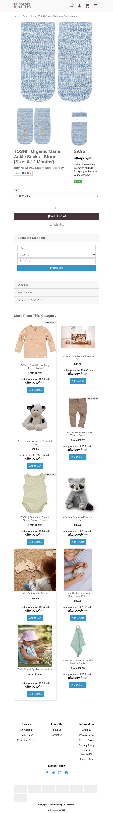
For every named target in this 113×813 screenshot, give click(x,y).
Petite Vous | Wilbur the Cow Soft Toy (35, 442)
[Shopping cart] (87, 6)
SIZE (16, 190)
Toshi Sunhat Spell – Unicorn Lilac (35, 669)
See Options (35, 390)
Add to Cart (56, 216)
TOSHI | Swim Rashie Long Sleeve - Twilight (35, 366)
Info (43, 382)
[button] (56, 224)
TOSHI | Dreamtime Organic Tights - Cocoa (77, 434)
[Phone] (72, 6)
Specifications (25, 292)
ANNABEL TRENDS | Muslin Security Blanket (78, 662)
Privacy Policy (86, 735)
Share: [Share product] (22, 173)
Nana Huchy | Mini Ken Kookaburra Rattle (78, 594)
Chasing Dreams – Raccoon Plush (77, 518)
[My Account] (79, 6)
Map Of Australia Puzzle (35, 593)
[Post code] (56, 261)
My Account (26, 730)
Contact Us (56, 735)
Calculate (56, 268)
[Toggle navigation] (95, 6)
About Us (56, 730)
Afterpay (86, 730)
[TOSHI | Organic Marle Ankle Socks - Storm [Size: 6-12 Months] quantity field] (56, 208)
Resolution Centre (26, 740)
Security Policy (86, 745)
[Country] (56, 255)
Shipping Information (86, 752)
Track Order (26, 735)
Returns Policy (86, 740)
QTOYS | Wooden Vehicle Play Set (78, 358)
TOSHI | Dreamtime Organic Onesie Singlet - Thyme (35, 518)
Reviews (30, 300)
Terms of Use (86, 759)
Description (23, 284)
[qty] (56, 248)
